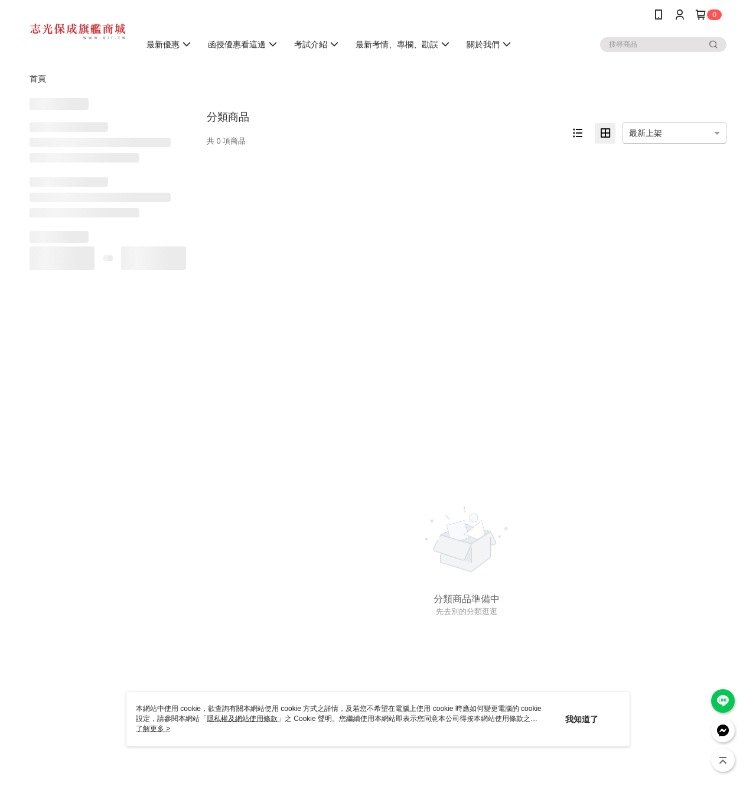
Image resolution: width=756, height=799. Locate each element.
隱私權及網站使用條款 (242, 718)
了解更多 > (153, 729)
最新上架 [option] (645, 133)
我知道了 (581, 719)
